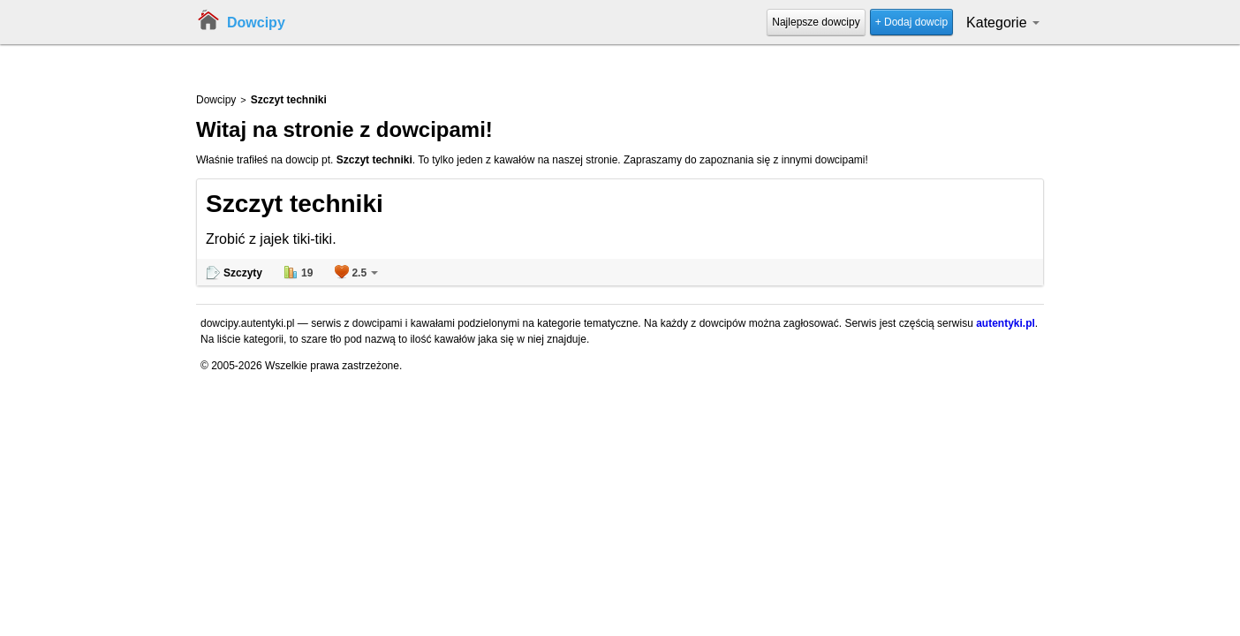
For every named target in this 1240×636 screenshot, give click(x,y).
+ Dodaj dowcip (911, 22)
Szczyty (242, 273)
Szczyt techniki (294, 203)
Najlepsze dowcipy (815, 22)
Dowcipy (256, 22)
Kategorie (1003, 22)
